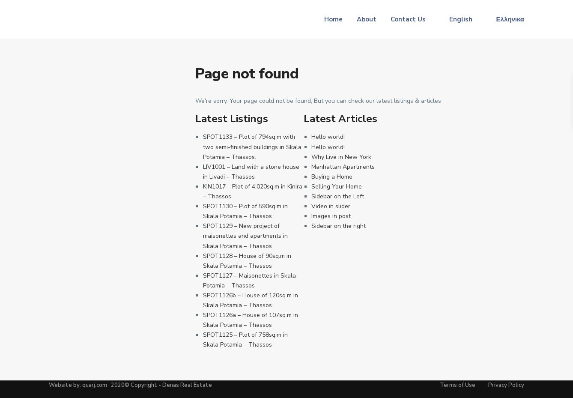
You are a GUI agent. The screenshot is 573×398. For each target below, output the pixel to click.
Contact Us (408, 19)
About (366, 19)
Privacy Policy (506, 385)
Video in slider (330, 206)
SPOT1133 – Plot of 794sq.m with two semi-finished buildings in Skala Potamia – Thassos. (252, 147)
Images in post (331, 216)
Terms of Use (457, 385)
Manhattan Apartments (343, 167)
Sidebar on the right (338, 226)
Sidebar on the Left (337, 196)
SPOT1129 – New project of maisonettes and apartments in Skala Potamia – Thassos (245, 236)
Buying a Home (331, 177)
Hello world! (328, 137)
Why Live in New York (341, 157)
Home (333, 19)
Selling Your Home (336, 187)
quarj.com (94, 385)
